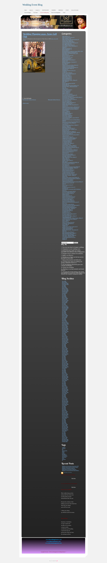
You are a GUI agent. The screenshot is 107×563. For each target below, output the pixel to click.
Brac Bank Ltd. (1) (65, 63)
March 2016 (64, 373)
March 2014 (64, 397)
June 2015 (64, 382)
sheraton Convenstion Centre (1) (68, 196)
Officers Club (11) (65, 158)
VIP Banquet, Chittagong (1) (68, 223)
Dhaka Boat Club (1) (66, 74)
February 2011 (64, 437)
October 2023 (64, 301)
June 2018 (64, 344)
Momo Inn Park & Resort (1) (67, 151)
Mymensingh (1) (65, 152)
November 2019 (65, 329)
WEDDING (54, 10)
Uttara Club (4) (65, 221)
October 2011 (64, 428)
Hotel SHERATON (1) (66, 114)
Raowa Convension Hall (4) (67, 179)
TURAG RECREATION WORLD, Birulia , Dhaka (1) (72, 218)
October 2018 (64, 341)
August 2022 (64, 310)
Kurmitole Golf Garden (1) (67, 133)
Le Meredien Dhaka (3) (67, 141)
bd (62, 449)
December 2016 (65, 363)
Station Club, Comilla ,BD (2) (68, 204)
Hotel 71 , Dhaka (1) (66, 111)
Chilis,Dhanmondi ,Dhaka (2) (68, 68)
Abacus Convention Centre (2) (68, 37)
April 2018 (64, 346)
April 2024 (64, 296)
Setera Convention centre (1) (68, 193)
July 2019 (64, 333)
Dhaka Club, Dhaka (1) (66, 75)
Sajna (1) (64, 183)
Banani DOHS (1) (65, 50)
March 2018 (64, 347)
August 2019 (64, 332)
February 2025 (65, 288)
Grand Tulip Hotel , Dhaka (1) (68, 98)
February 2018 (65, 348)
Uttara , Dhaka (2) (66, 220)
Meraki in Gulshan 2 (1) (67, 148)
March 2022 (64, 314)
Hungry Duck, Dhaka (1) (67, 116)
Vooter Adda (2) (65, 224)
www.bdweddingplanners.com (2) (68, 237)
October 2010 (64, 441)
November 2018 (65, 340)
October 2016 (64, 365)
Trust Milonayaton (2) (66, 217)
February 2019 (65, 336)
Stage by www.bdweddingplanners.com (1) (70, 202)
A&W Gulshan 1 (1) (66, 36)
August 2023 (64, 302)
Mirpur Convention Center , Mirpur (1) (70, 149)
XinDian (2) (64, 238)
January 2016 (64, 375)
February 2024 (65, 298)
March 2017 (64, 360)
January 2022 (64, 316)
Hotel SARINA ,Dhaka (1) (67, 113)
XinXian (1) (64, 239)
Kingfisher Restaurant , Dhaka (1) (69, 131)
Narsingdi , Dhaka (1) (66, 156)
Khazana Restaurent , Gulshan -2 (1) (69, 129)
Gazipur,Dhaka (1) (66, 93)
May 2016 (64, 371)
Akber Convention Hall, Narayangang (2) (70, 39)
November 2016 (65, 364)
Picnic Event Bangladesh (55, 12)
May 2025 (64, 286)
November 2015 (65, 377)
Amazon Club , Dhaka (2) (67, 40)
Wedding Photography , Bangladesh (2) (70, 229)
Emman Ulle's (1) (65, 84)
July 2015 (64, 381)
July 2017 (64, 356)
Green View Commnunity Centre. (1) (69, 99)
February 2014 (65, 398)
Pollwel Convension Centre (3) (68, 170)
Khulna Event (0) (65, 130)
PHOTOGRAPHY (45, 10)
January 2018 (64, 349)
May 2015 (64, 383)
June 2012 (64, 420)
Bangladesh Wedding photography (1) (70, 52)
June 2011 (64, 433)
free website (53, 560)
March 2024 (64, 297)
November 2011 (65, 427)
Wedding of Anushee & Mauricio (68, 468)
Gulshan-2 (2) (65, 105)
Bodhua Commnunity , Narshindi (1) (69, 62)
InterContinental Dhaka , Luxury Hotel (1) (70, 117)
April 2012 (64, 422)
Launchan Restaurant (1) (67, 140)
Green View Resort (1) (66, 100)
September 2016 (65, 366)
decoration (64, 457)
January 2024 (64, 299)
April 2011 (64, 435)
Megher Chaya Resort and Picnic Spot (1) (70, 147)
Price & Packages (27, 12)
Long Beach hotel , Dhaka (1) (68, 143)
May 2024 (64, 295)
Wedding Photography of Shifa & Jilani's (70, 467)
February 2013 (65, 411)
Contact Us (38, 10)
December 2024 (65, 289)
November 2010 (65, 440)
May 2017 (64, 358)
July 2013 (64, 406)
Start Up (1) (64, 203)
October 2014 (64, 391)
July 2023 (64, 303)
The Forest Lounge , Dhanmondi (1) (69, 213)
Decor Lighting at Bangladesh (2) (69, 73)
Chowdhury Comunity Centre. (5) (68, 70)
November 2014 (65, 390)
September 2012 (65, 417)
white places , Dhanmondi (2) (68, 236)
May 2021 (64, 318)
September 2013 (65, 404)
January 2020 (64, 327)
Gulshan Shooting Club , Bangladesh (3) (70, 104)
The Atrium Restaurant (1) (67, 210)
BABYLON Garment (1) (67, 48)
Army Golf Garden (27, 98)
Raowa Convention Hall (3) (67, 180)
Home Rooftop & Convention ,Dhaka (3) (70, 109)
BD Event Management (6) (67, 55)
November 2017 (65, 351)
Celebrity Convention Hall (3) (68, 66)
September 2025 (65, 284)
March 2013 (64, 410)
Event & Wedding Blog (44, 12)
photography (64, 450)
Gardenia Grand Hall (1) (67, 89)
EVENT (67, 10)
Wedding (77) (65, 225)
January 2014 (64, 399)
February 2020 (65, 326)
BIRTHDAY (61, 10)
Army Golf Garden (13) (66, 43)
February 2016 (65, 374)
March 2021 (64, 320)
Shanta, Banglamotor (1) (67, 195)
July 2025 (64, 285)
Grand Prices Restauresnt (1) (68, 96)
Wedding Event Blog (32, 4)
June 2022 (64, 312)
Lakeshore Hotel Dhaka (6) (67, 136)
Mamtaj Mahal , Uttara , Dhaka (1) (69, 145)
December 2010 (65, 439)
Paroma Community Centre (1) (68, 163)
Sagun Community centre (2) (68, 182)
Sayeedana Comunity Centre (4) (68, 187)
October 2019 (64, 330)
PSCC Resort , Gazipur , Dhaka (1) (69, 175)
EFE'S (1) (64, 82)
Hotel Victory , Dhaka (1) (67, 115)
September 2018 (65, 342)
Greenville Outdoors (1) (67, 101)
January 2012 (64, 425)
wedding (63, 447)
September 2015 (65, 379)
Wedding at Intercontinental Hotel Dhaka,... (70, 470)
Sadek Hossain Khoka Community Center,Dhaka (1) (72, 181)
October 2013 (64, 403)
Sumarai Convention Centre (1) (68, 206)
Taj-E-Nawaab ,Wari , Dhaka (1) (68, 208)
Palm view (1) (65, 161)
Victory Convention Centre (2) (68, 222)
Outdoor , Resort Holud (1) (67, 160)
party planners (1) (65, 165)
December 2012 (65, 413)
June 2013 (64, 407)
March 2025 (64, 287)
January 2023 (64, 305)
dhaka (63, 451)
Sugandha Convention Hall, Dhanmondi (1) (70, 205)
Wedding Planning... (54, 99)
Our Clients (36, 12)
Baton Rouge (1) (65, 54)
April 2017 (64, 359)
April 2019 (64, 334)
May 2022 (64, 313)
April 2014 (64, 396)
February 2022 (65, 315)
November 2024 (65, 290)
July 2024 (64, 294)
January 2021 (64, 321)
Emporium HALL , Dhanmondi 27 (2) (69, 86)
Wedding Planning (29, 99)
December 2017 (65, 350)
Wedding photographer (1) (67, 227)
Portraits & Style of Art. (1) (67, 171)
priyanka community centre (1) (68, 173)
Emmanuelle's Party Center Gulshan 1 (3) (70, 85)
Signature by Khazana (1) (67, 198)
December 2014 (65, 389)
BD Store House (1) (66, 56)
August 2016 (64, 367)
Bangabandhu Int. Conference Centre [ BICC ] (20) (72, 51)
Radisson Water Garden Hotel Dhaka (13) (70, 177)
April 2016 (64, 372)
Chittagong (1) (65, 69)
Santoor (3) (64, 186)
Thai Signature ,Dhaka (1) (67, 209)
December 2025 (65, 283)
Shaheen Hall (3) (65, 194)
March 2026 (64, 282)
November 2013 (65, 402)
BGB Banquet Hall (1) (66, 58)
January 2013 (64, 412)
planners (63, 448)
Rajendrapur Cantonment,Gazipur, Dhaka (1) (71, 178)
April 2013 (64, 409)
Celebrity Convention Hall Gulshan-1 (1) (70, 67)
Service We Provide (74, 10)
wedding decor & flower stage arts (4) (69, 226)
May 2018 (64, 345)
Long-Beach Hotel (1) (66, 144)
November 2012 (65, 414)
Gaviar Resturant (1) (66, 90)
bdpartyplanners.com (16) (67, 57)
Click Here (73, 478)
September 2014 (65, 392)
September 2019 (65, 331)
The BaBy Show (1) (66, 211)
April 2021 (64, 319)
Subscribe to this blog (68, 472)
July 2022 (64, 311)
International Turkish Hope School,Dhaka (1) (71, 121)
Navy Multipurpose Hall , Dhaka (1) (69, 157)
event (63, 452)
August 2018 (64, 343)
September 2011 (65, 429)
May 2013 (64, 408)
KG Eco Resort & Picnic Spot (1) (68, 128)
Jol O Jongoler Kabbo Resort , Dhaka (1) (70, 125)
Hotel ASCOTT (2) (66, 112)
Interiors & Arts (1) (66, 118)
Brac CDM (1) (65, 64)
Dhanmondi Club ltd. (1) (67, 79)
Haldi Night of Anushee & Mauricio (69, 469)
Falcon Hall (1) (65, 88)
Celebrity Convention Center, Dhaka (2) (70, 65)
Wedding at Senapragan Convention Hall (70, 466)
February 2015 (65, 387)
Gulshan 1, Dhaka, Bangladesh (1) (69, 102)
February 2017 (65, 361)
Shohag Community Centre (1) (68, 197)
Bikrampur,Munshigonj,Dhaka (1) (68, 59)
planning (64, 459)
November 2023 (65, 300)
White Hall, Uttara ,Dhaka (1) (68, 234)
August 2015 (64, 380)
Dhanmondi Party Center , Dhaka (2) (69, 80)
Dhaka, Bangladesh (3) (67, 78)
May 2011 (64, 434)
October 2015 (64, 378)
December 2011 (65, 426)
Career (64, 12)
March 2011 (64, 436)
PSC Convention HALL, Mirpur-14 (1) (69, 174)
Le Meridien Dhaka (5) (67, 142)
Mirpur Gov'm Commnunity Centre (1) (69, 150)
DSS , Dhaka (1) (65, 81)
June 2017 (64, 357)
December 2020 (65, 322)
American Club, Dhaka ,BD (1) (68, 41)
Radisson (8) (64, 176)
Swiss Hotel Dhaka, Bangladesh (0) (69, 207)
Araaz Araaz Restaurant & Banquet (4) (70, 42)
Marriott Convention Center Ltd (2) (69, 146)
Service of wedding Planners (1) (68, 192)
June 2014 (64, 394)
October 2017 (64, 352)
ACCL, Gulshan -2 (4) (66, 38)
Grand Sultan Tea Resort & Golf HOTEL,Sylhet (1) (72, 97)
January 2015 (64, 388)
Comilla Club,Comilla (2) (67, 72)
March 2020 (64, 325)
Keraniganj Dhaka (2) (66, 127)
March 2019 (64, 335)
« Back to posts (26, 103)
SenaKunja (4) (65, 188)
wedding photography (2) (67, 228)
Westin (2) (64, 230)
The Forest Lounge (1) (66, 212)
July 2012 (64, 419)
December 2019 (65, 328)
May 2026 (64, 281)
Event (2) (64, 87)
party (63, 458)
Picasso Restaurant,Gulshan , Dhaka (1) (70, 167)
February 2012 (65, 424)
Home (25, 10)
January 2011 (64, 438)
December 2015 (65, 376)
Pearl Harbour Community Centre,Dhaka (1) (71, 166)
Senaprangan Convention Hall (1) (69, 191)
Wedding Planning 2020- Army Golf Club (40, 35)
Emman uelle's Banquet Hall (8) (68, 83)
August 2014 (64, 393)
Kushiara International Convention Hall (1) (70, 134)
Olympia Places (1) (66, 159)
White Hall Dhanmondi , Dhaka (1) (69, 233)
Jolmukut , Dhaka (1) (66, 126)
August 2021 (64, 317)
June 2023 (64, 304)
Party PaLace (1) (65, 164)
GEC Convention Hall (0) (67, 94)
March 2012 (64, 423)
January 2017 (64, 362)
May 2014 (64, 395)
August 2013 (64, 405)
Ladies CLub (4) (65, 135)
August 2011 (64, 430)
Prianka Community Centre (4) (68, 172)
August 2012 (64, 418)
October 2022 (65, 309)
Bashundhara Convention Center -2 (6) (70, 53)
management (64, 456)
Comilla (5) (64, 71)
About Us (31, 10)
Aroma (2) (64, 47)
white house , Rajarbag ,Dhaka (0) (69, 235)
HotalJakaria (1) (65, 110)
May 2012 (64, 421)
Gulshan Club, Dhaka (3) (67, 103)
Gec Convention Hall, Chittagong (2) (69, 95)
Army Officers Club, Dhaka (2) (68, 44)
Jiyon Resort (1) (65, 124)
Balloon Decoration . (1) (67, 49)
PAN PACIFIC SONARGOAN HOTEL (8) (70, 162)
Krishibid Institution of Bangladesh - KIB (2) (71, 132)
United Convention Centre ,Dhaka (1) (69, 219)
